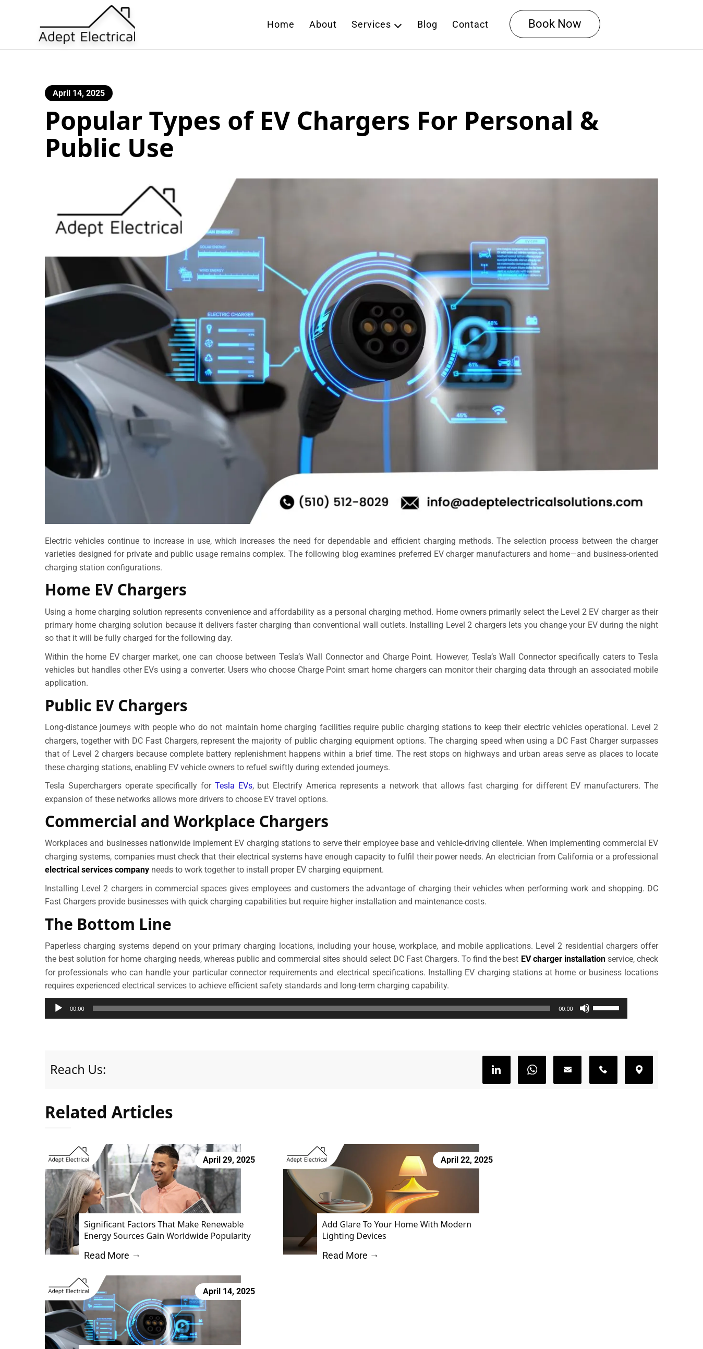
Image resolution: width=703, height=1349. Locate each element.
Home (281, 24)
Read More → (107, 1263)
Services (372, 24)
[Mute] (615, 1014)
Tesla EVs (233, 790)
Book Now (555, 24)
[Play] (58, 1014)
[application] (351, 1014)
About (323, 24)
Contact (471, 24)
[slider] (337, 1014)
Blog (428, 24)
